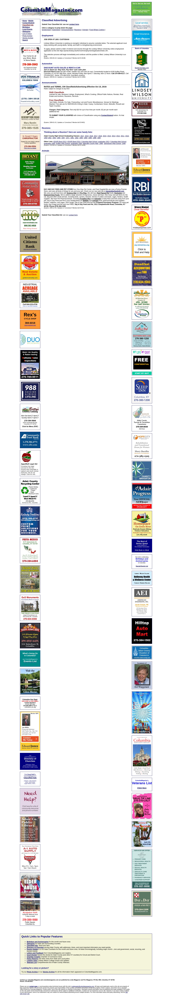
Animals (85, 30)
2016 (100, 136)
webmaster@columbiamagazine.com (83, 986)
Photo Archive (27, 36)
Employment (46, 30)
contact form (74, 24)
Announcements (67, 30)
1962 (50, 138)
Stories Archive (27, 38)
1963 (54, 138)
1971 (67, 138)
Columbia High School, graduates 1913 (95, 142)
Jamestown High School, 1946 (115, 143)
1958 (46, 138)
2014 (109, 136)
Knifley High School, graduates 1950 (69, 143)
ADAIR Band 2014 (73, 142)
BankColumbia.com (142, 68)
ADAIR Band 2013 (60, 142)
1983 (81, 138)
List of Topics (27, 34)
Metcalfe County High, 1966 (93, 143)
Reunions (77, 30)
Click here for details (30, 148)
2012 (118, 136)
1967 (63, 138)
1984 (85, 138)
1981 (72, 138)
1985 (90, 138)
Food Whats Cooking (96, 30)
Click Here (141, 788)
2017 (82, 136)
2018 (91, 136)
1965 (58, 138)
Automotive (56, 30)
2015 (104, 136)
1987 (99, 138)
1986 (94, 138)
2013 (113, 136)
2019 (87, 136)
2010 (127, 136)
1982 (76, 138)
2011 (122, 136)
